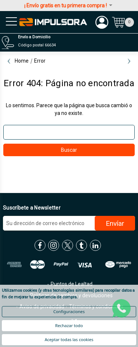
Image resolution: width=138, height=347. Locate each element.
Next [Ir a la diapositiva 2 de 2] (129, 60)
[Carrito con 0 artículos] (123, 22)
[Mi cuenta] (101, 22)
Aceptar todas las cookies (69, 339)
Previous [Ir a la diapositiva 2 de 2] (8, 60)
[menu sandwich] (9, 22)
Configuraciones (69, 311)
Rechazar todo (69, 325)
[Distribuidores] (68, 42)
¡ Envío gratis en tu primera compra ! (68, 5)
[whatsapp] (121, 308)
